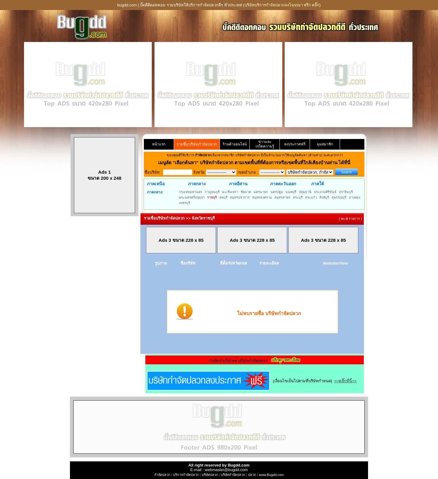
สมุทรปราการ (240, 197)
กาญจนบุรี (212, 192)
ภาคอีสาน (238, 183)
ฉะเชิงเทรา (230, 192)
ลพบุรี (223, 197)
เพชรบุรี (184, 203)
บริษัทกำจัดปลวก (233, 475)
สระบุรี (298, 197)
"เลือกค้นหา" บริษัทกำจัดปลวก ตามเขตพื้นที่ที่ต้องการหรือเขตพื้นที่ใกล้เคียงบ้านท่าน (256, 162)
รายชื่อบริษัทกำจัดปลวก (196, 144)
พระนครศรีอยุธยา (192, 197)
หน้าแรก (158, 144)
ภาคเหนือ (156, 183)
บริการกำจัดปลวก (186, 475)
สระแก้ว (311, 197)
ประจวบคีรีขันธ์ (325, 192)
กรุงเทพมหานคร (190, 192)
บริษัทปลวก (210, 475)
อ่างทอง (354, 197)
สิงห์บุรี (324, 197)
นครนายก (260, 192)
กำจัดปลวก (162, 475)
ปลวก (252, 475)
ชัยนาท (246, 192)
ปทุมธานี (305, 192)
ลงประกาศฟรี (294, 144)
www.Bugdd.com (271, 475)
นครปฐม (276, 192)
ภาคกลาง (197, 183)
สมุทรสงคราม (262, 197)
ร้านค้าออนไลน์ (235, 144)
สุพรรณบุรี (339, 197)
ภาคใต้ (317, 183)
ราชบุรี (212, 197)
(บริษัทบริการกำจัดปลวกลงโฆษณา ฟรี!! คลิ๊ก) (282, 5)
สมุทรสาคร (282, 197)
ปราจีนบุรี (346, 192)
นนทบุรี (290, 192)
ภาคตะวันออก (283, 183)
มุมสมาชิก (325, 144)
